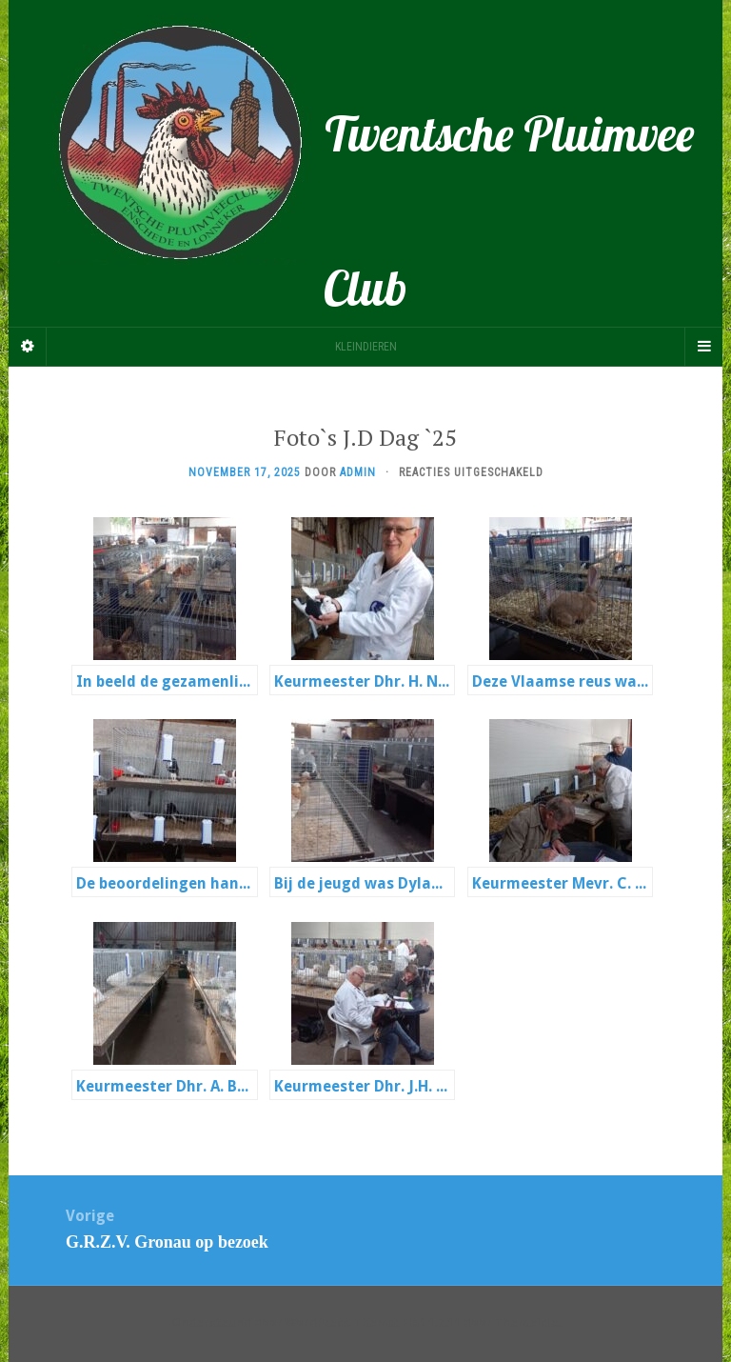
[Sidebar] (28, 347)
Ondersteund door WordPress (259, 1323)
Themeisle (526, 1323)
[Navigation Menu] (703, 347)
